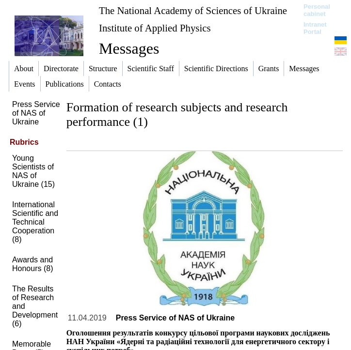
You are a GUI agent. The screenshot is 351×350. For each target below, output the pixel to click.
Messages (129, 48)
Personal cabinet (316, 10)
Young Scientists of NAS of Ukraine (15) (33, 171)
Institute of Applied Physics (155, 27)
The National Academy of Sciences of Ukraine (193, 10)
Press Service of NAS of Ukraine (36, 113)
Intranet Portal (315, 28)
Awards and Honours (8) (32, 264)
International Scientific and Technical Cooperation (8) (35, 221)
